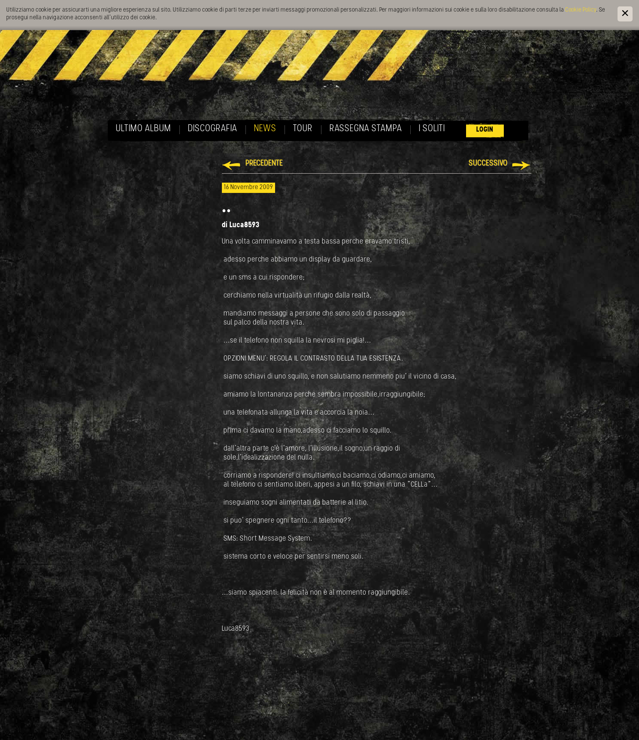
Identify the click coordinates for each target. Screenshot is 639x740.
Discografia (212, 129)
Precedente (264, 163)
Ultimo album (143, 129)
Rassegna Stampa (366, 129)
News (265, 129)
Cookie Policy (580, 10)
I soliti (432, 129)
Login (485, 129)
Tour (303, 129)
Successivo (488, 163)
